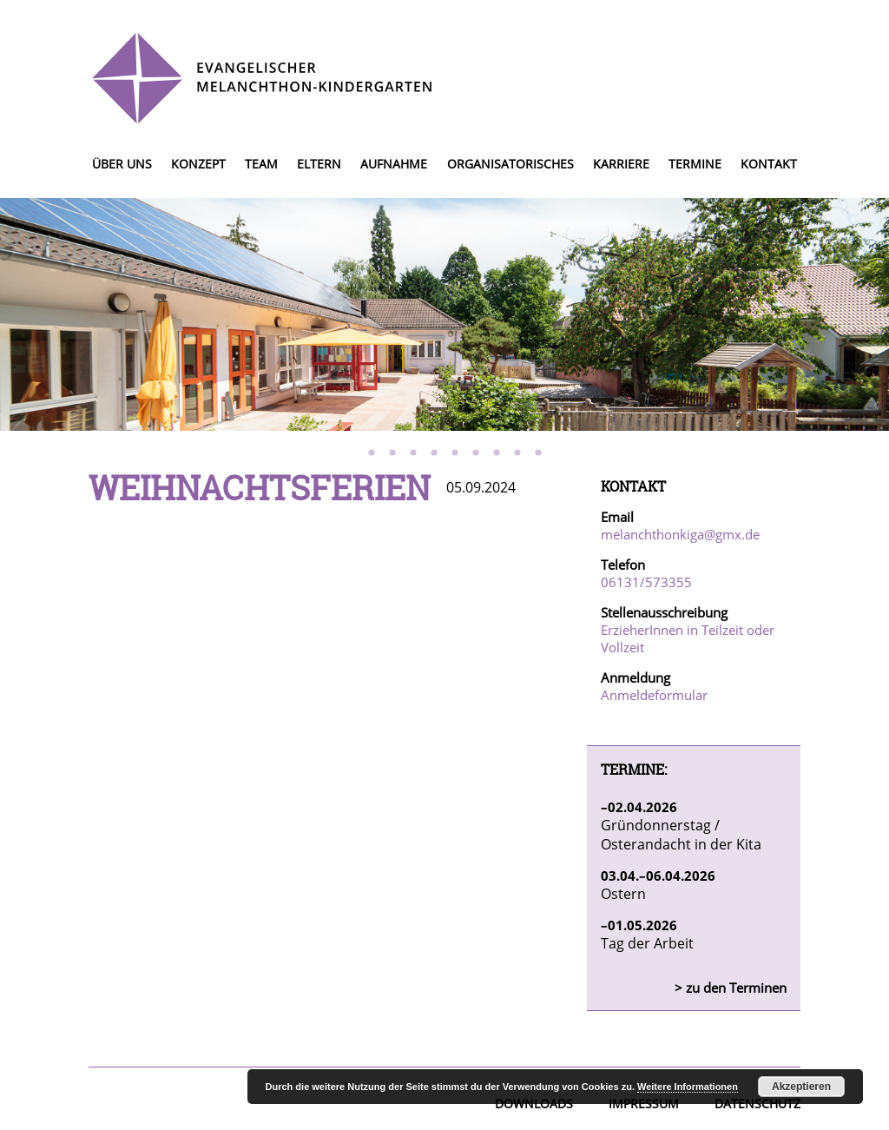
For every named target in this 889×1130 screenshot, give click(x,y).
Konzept (198, 163)
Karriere (621, 163)
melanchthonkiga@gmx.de (680, 534)
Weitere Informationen (687, 1086)
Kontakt (769, 163)
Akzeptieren (801, 1086)
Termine (694, 163)
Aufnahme (393, 163)
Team (261, 163)
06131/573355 (646, 582)
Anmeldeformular (654, 695)
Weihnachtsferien (260, 487)
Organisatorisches (510, 163)
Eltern (319, 163)
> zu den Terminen (731, 987)
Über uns (122, 163)
